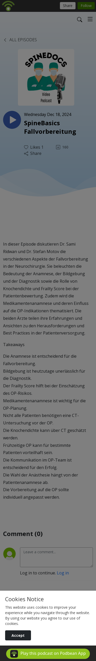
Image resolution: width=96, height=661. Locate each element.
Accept (18, 635)
